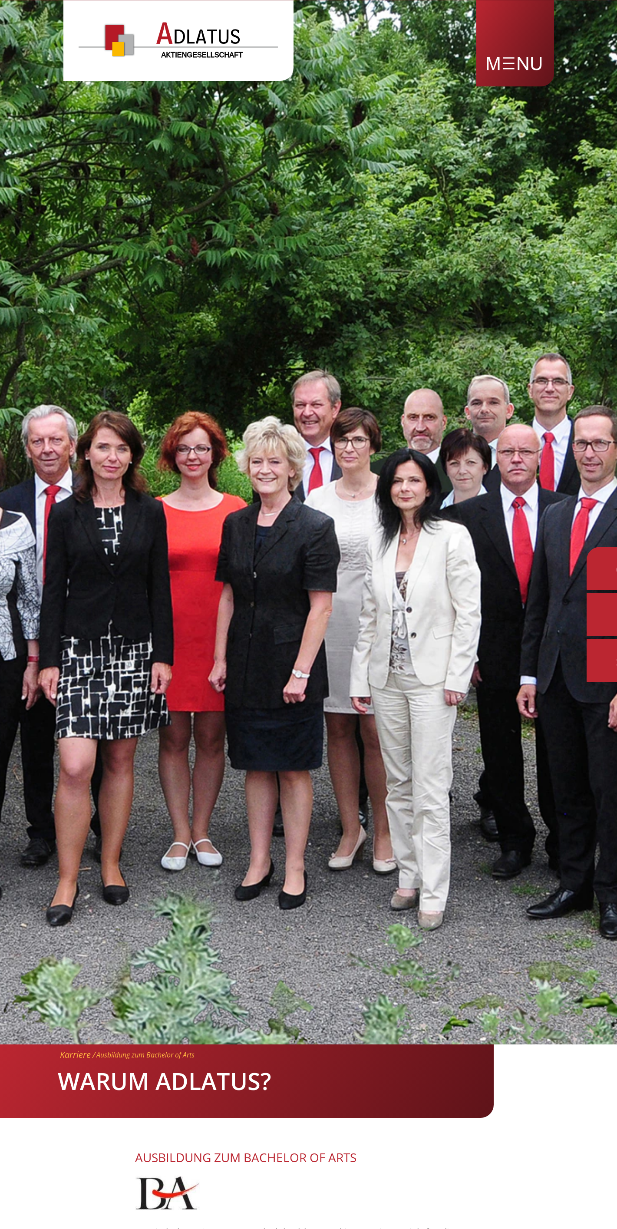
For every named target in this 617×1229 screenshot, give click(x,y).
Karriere (75, 1055)
